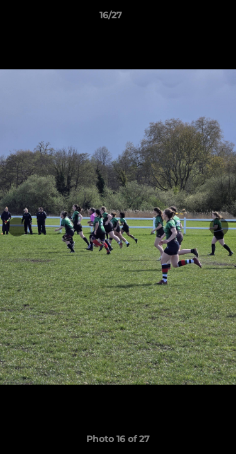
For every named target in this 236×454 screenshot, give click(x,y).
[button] (190, 18)
